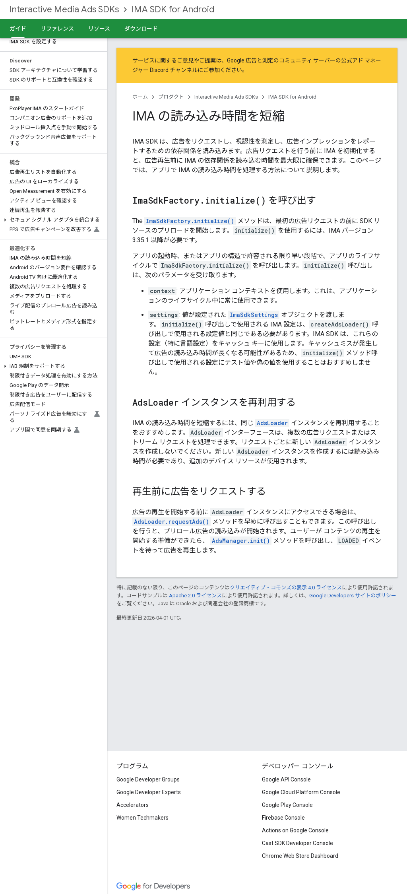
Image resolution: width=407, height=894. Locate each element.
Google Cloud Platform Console (301, 792)
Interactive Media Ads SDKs (64, 9)
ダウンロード (141, 28)
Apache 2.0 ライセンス (195, 596)
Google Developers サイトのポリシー (352, 596)
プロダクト (171, 97)
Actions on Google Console (295, 830)
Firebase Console (283, 817)
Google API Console (286, 779)
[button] (52, 220)
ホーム (140, 97)
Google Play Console (287, 805)
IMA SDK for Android (173, 9)
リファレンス (57, 28)
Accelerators (132, 805)
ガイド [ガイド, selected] (18, 28)
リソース (99, 28)
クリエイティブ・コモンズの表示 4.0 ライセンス (286, 588)
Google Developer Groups (148, 779)
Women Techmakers (142, 817)
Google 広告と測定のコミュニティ (269, 60)
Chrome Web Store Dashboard (300, 856)
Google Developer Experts (148, 792)
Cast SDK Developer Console (297, 843)
